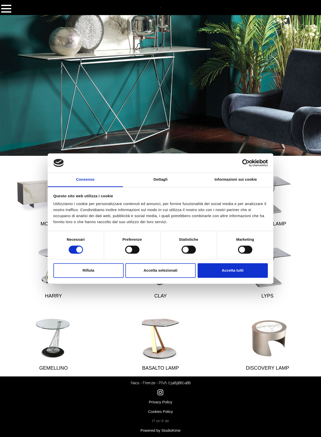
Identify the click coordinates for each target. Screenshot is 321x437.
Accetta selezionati (160, 270)
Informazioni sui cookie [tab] (236, 179)
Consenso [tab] (85, 179)
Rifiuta (88, 270)
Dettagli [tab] (160, 179)
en (159, 421)
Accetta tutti (233, 270)
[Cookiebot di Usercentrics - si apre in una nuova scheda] (246, 163)
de (167, 421)
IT (154, 421)
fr (163, 421)
